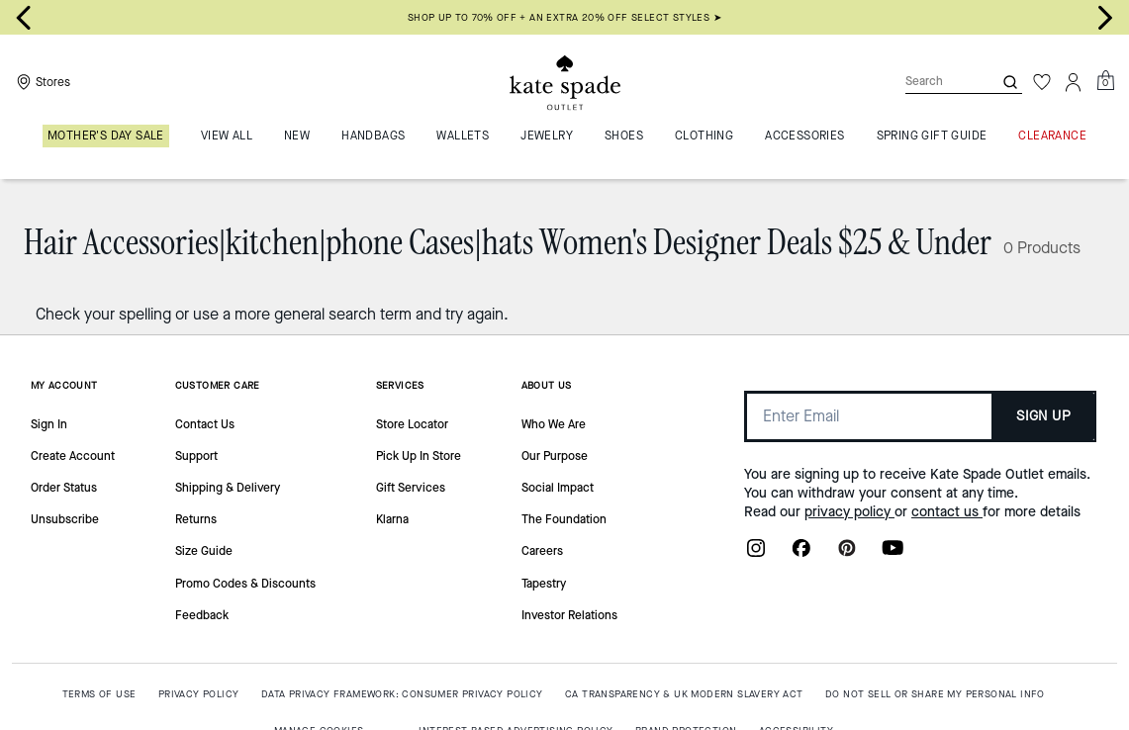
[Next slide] (1105, 18)
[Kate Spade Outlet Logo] (565, 82)
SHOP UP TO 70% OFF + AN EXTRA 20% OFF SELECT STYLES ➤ (564, 17)
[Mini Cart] (1105, 81)
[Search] (933, 81)
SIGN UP (1043, 416)
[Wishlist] (1042, 82)
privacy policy (849, 511)
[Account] (1073, 82)
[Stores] (41, 82)
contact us (947, 511)
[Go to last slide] (24, 18)
